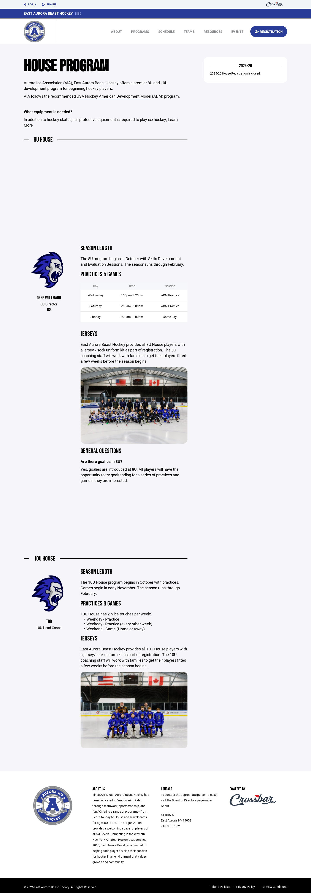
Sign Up (49, 4)
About (116, 31)
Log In (30, 4)
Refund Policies (219, 887)
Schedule (166, 31)
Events (237, 31)
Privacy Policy (245, 887)
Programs (140, 31)
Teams (189, 31)
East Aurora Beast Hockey (48, 13)
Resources (213, 31)
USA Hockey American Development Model (114, 96)
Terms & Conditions (274, 887)
